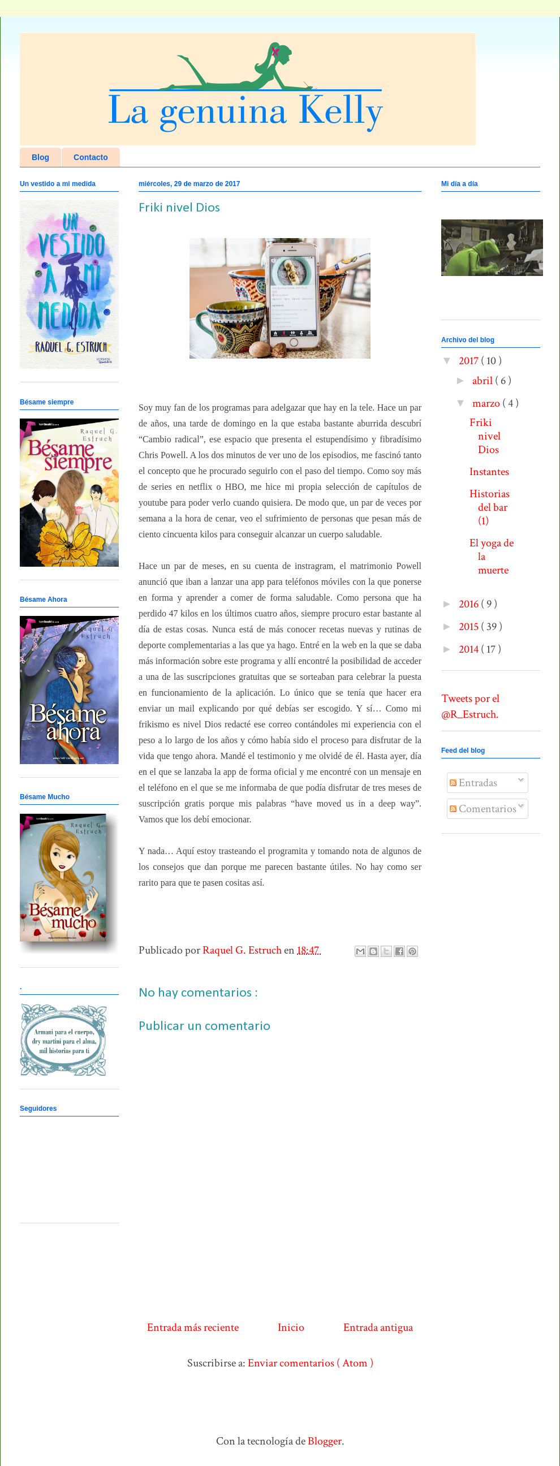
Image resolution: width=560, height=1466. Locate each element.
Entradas (473, 782)
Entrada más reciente (193, 1327)
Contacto (91, 157)
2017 (470, 360)
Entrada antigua (378, 1327)
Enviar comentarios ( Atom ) (310, 1363)
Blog (40, 157)
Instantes (489, 471)
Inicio (291, 1327)
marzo (487, 403)
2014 (470, 649)
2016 (470, 604)
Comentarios (483, 808)
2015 (470, 626)
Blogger (325, 1441)
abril (483, 380)
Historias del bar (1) (489, 507)
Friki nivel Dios (485, 436)
